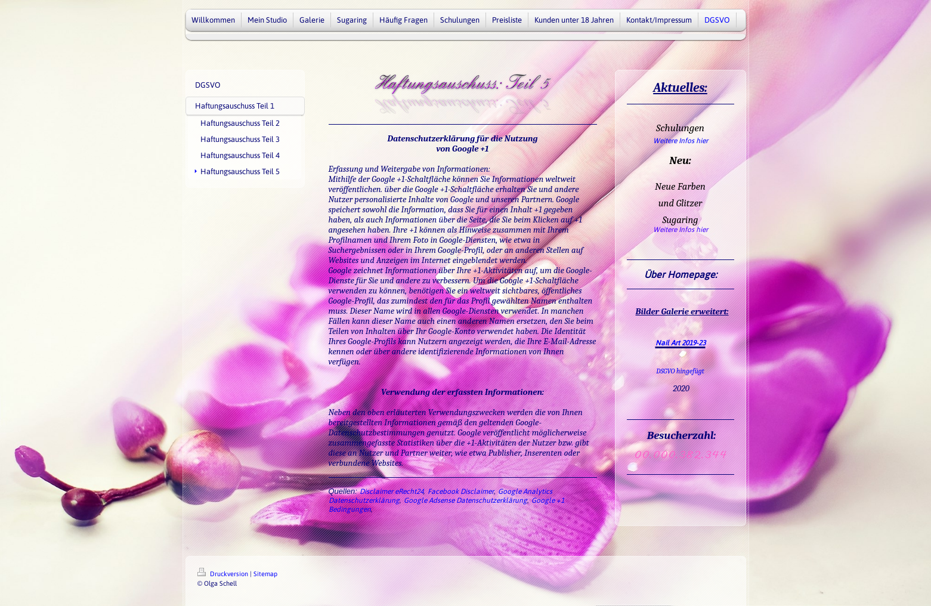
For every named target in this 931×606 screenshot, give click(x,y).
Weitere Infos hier (680, 141)
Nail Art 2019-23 (680, 343)
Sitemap (265, 573)
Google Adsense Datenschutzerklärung (465, 500)
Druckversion (223, 573)
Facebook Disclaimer (461, 491)
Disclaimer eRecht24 (391, 491)
